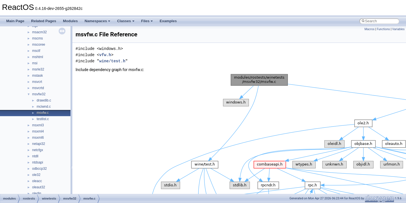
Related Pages (43, 21)
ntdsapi (37, 162)
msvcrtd (38, 88)
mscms (37, 38)
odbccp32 (39, 169)
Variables (398, 29)
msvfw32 (38, 94)
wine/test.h (112, 61)
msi (34, 63)
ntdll (35, 156)
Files (147, 21)
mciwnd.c (44, 107)
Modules (70, 21)
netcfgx (37, 150)
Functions (383, 29)
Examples (168, 21)
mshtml (37, 57)
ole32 (36, 175)
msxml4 (38, 131)
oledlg (36, 193)
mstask (37, 76)
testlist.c (43, 119)
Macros (370, 29)
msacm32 (39, 32)
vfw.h (105, 55)
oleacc (37, 181)
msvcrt (37, 82)
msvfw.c (43, 113)
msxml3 (38, 125)
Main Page (15, 21)
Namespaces (98, 21)
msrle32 (38, 69)
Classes (125, 21)
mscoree (38, 45)
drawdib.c (44, 100)
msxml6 (38, 138)
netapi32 (38, 144)
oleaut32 (38, 187)
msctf (36, 51)
